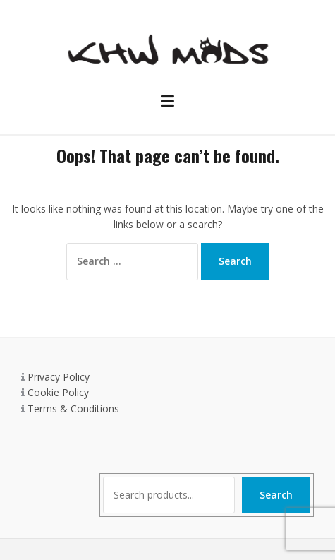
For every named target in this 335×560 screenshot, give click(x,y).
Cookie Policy (58, 392)
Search (276, 494)
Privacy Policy (59, 376)
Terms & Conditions (73, 408)
